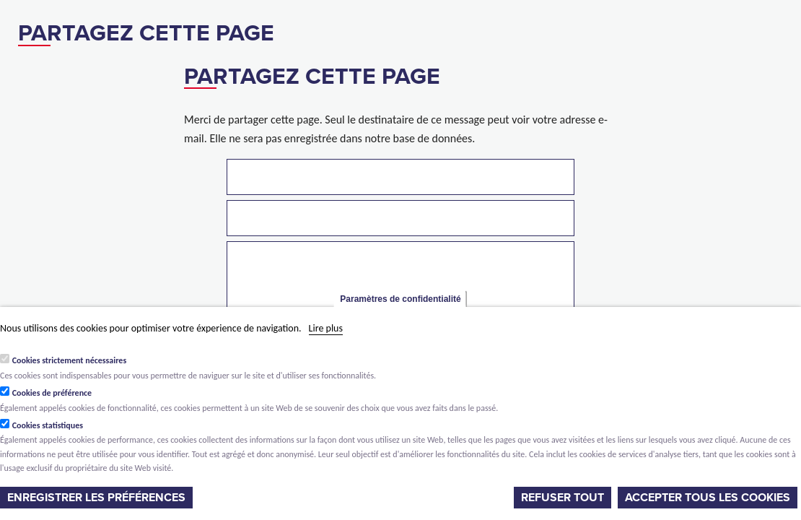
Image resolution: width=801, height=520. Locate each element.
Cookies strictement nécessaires (69, 360)
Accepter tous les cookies (707, 497)
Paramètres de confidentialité (400, 299)
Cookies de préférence (52, 393)
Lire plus (326, 328)
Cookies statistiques (47, 425)
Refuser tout (562, 497)
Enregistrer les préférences (96, 497)
